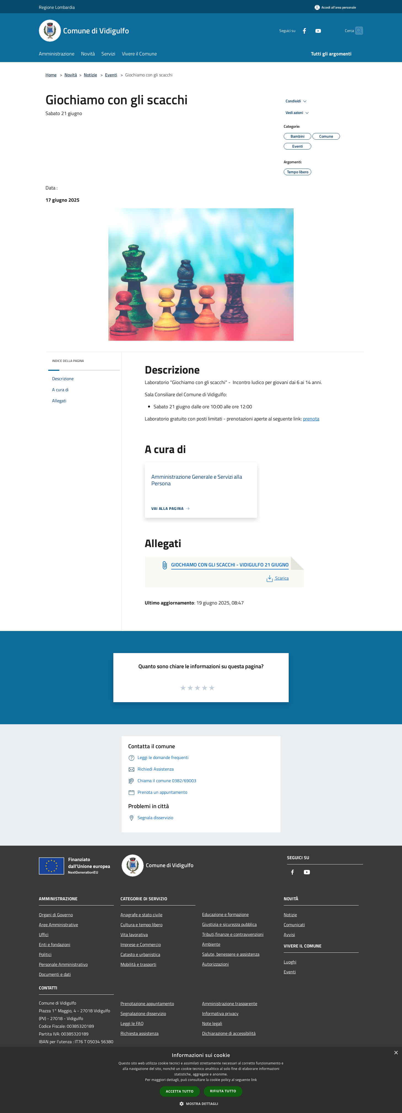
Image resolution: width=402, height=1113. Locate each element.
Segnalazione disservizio (143, 1013)
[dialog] (201, 1080)
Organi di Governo (56, 914)
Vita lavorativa (134, 934)
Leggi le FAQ (132, 1023)
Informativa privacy (220, 1013)
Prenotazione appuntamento (147, 1003)
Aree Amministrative (58, 924)
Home (51, 74)
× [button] (396, 1053)
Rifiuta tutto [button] (223, 1091)
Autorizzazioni (215, 964)
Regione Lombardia (57, 7)
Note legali (212, 1023)
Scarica (277, 578)
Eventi (111, 74)
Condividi (297, 101)
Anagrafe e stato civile (141, 914)
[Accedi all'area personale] (335, 7)
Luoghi (290, 961)
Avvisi (289, 934)
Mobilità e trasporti (138, 964)
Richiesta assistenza (139, 1033)
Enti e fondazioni (54, 944)
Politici (45, 954)
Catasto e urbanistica (140, 954)
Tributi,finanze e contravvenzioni (233, 934)
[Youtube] (307, 30)
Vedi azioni (298, 113)
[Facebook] (293, 30)
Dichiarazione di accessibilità (229, 1033)
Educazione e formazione (225, 914)
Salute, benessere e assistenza (230, 954)
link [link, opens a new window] (254, 1079)
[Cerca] (356, 30)
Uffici (44, 934)
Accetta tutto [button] (180, 1091)
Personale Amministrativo (63, 964)
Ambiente (211, 944)
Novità (71, 74)
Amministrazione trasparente (229, 1003)
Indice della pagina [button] (68, 360)
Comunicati (294, 924)
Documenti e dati (55, 974)
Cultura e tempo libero (141, 924)
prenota (311, 418)
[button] (201, 1103)
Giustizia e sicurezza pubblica (229, 924)
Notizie (90, 74)
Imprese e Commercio (140, 944)
